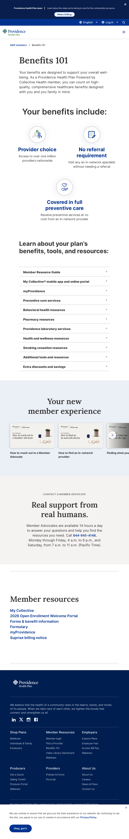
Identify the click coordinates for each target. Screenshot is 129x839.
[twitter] (21, 723)
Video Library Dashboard (59, 755)
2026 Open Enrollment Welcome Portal (48, 616)
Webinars (51, 759)
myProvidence (24, 634)
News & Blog (64, 14)
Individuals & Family (21, 746)
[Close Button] (125, 4)
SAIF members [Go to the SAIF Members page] (18, 45)
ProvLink (51, 780)
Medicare (15, 742)
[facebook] (36, 723)
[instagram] (28, 723)
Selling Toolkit (17, 780)
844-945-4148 (84, 535)
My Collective (23, 610)
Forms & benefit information (37, 622)
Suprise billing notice (30, 640)
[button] (123, 32)
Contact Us (88, 789)
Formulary (20, 628)
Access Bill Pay (90, 751)
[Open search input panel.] (123, 22)
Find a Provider (54, 746)
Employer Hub (89, 746)
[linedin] (13, 723)
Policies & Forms (55, 776)
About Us (87, 776)
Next (111, 435)
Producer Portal (18, 785)
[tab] (64, 271)
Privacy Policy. (88, 817)
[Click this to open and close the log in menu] (110, 22)
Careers (86, 780)
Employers (16, 751)
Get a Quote (16, 776)
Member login (53, 742)
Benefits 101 (52, 751)
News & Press (89, 785)
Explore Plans (89, 742)
